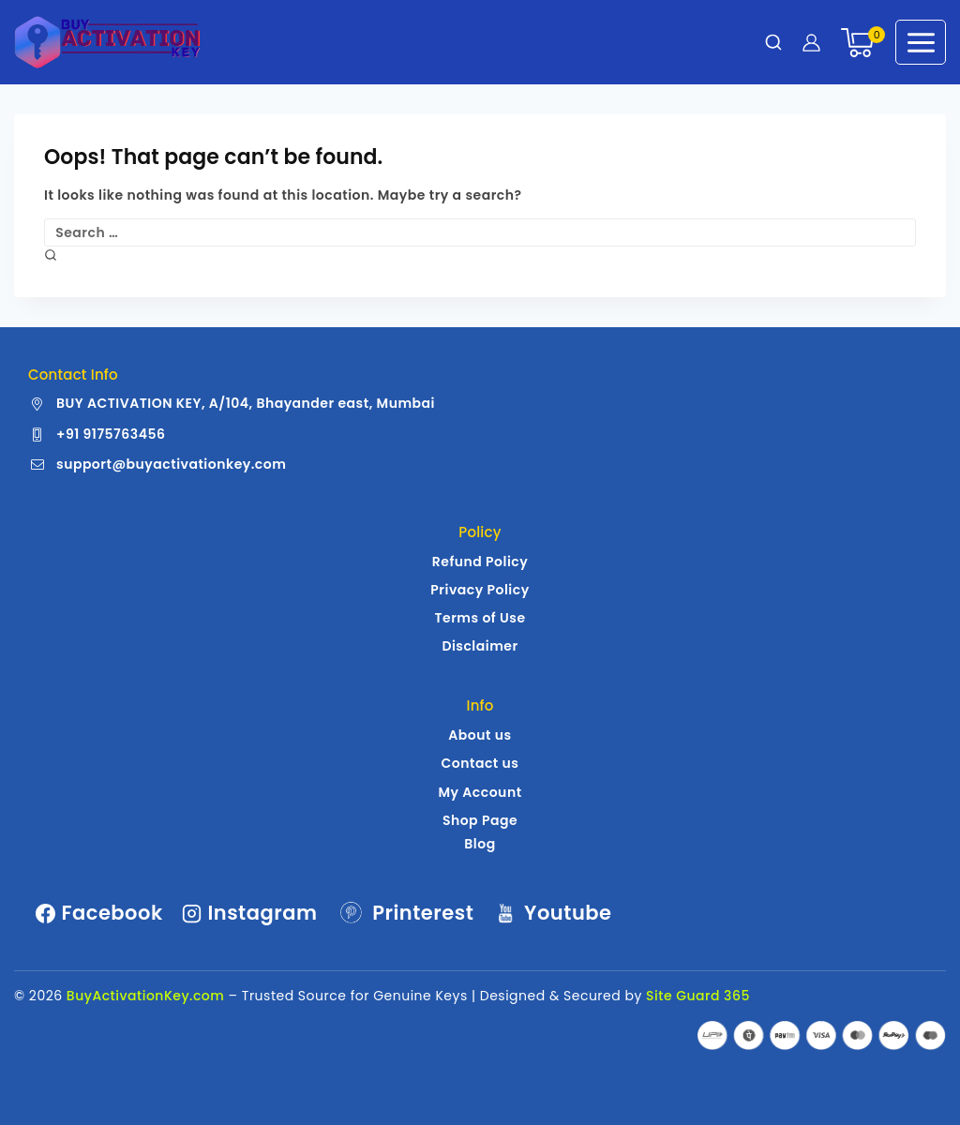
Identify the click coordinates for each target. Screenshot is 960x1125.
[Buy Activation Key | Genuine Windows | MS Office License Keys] (108, 42)
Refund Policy (480, 561)
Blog (479, 843)
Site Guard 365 (698, 995)
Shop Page (480, 820)
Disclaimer (480, 646)
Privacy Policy (479, 589)
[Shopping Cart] (858, 42)
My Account (479, 792)
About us (479, 735)
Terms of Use (479, 617)
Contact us (480, 763)
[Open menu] (920, 42)
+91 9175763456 (110, 434)
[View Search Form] (773, 42)
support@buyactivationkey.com (171, 464)
